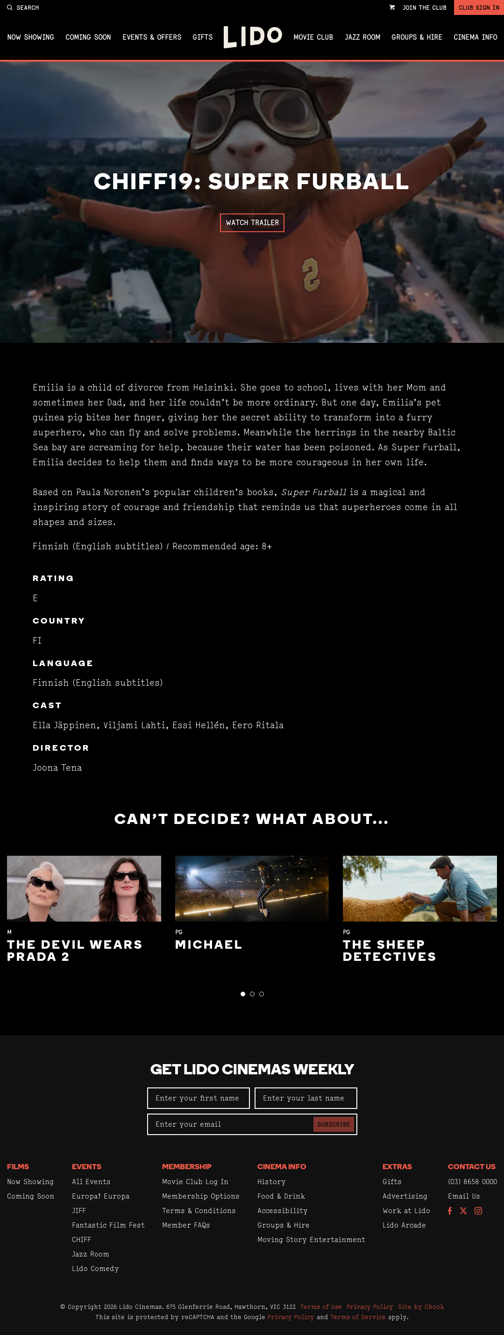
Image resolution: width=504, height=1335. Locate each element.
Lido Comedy (95, 1268)
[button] (243, 994)
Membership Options (201, 1196)
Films (18, 1167)
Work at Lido (406, 1210)
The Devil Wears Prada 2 (75, 951)
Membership (187, 1167)
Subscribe (333, 1124)
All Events (91, 1181)
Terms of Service (358, 1317)
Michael (209, 945)
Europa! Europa (100, 1196)
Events (86, 1167)
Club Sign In (479, 7)
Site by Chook (421, 1306)
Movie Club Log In (195, 1181)
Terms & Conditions (199, 1210)
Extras (397, 1167)
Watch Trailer (252, 222)
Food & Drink (281, 1196)
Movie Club (313, 37)
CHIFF (81, 1239)
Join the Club (425, 7)
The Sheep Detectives (390, 951)
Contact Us (472, 1167)
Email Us (464, 1196)
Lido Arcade (404, 1225)
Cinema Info (475, 37)
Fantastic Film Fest (108, 1225)
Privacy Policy (370, 1306)
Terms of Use (321, 1306)
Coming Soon (88, 37)
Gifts (202, 37)
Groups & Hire (416, 37)
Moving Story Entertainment (311, 1239)
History (271, 1181)
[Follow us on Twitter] (463, 1211)
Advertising (405, 1196)
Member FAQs (186, 1225)
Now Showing (30, 37)
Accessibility (282, 1210)
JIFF (79, 1210)
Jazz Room (362, 37)
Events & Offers (151, 37)
